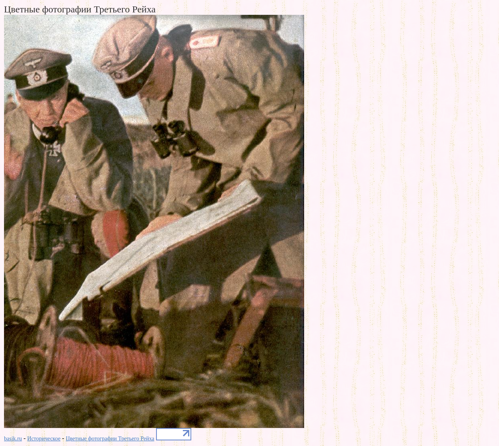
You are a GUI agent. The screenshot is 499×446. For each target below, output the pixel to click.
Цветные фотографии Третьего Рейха (110, 439)
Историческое (43, 439)
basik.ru (13, 439)
